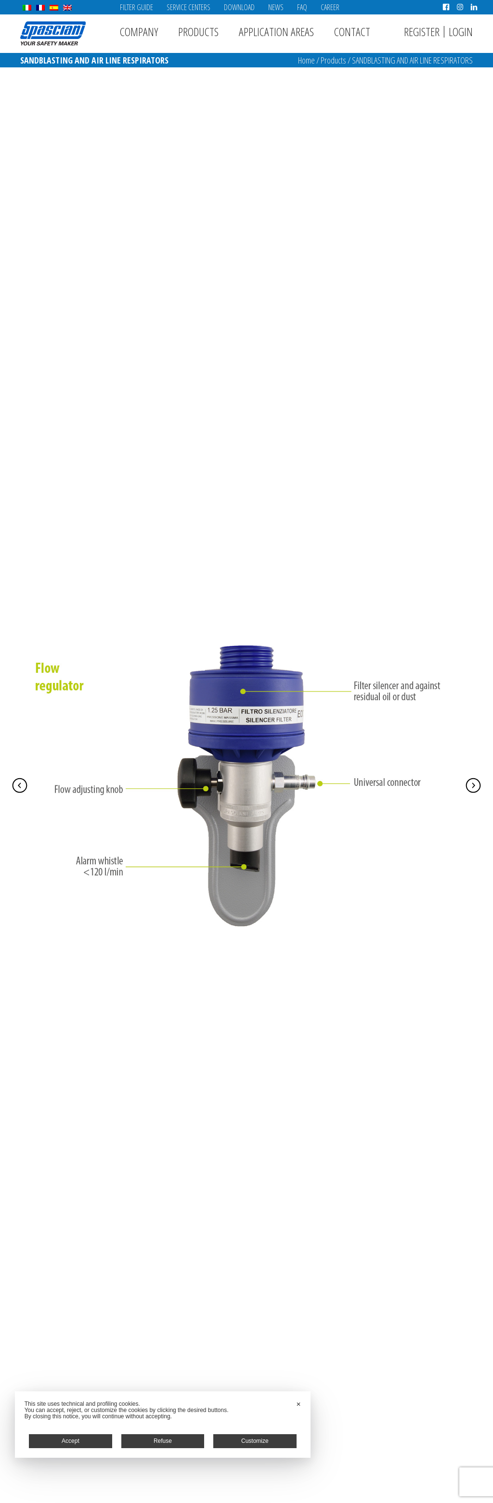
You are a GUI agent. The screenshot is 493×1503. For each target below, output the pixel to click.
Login (461, 31)
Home (306, 60)
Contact (352, 31)
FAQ (302, 7)
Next (473, 785)
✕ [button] (298, 1404)
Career (330, 7)
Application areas (276, 31)
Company (139, 31)
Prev (19, 785)
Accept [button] (70, 1441)
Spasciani (53, 33)
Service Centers (188, 7)
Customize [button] (255, 1441)
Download (239, 7)
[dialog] (163, 1424)
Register (422, 31)
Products (198, 31)
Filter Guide (136, 7)
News (276, 7)
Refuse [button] (163, 1441)
